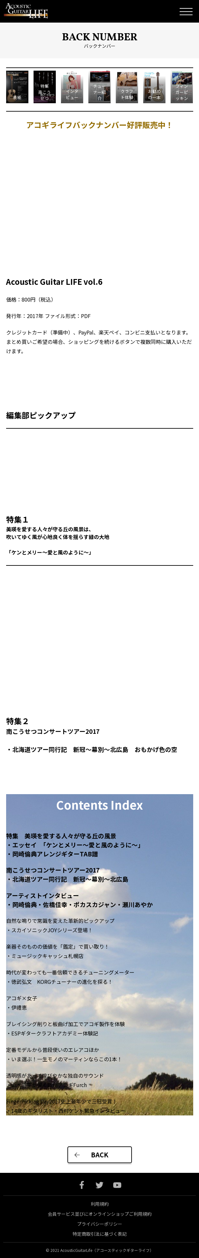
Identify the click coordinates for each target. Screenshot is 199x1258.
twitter (99, 1185)
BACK (99, 1154)
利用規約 (100, 1204)
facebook (82, 1185)
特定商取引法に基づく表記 (100, 1234)
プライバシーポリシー (99, 1224)
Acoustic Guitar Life (30, 11)
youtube (117, 1185)
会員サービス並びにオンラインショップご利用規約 (100, 1214)
